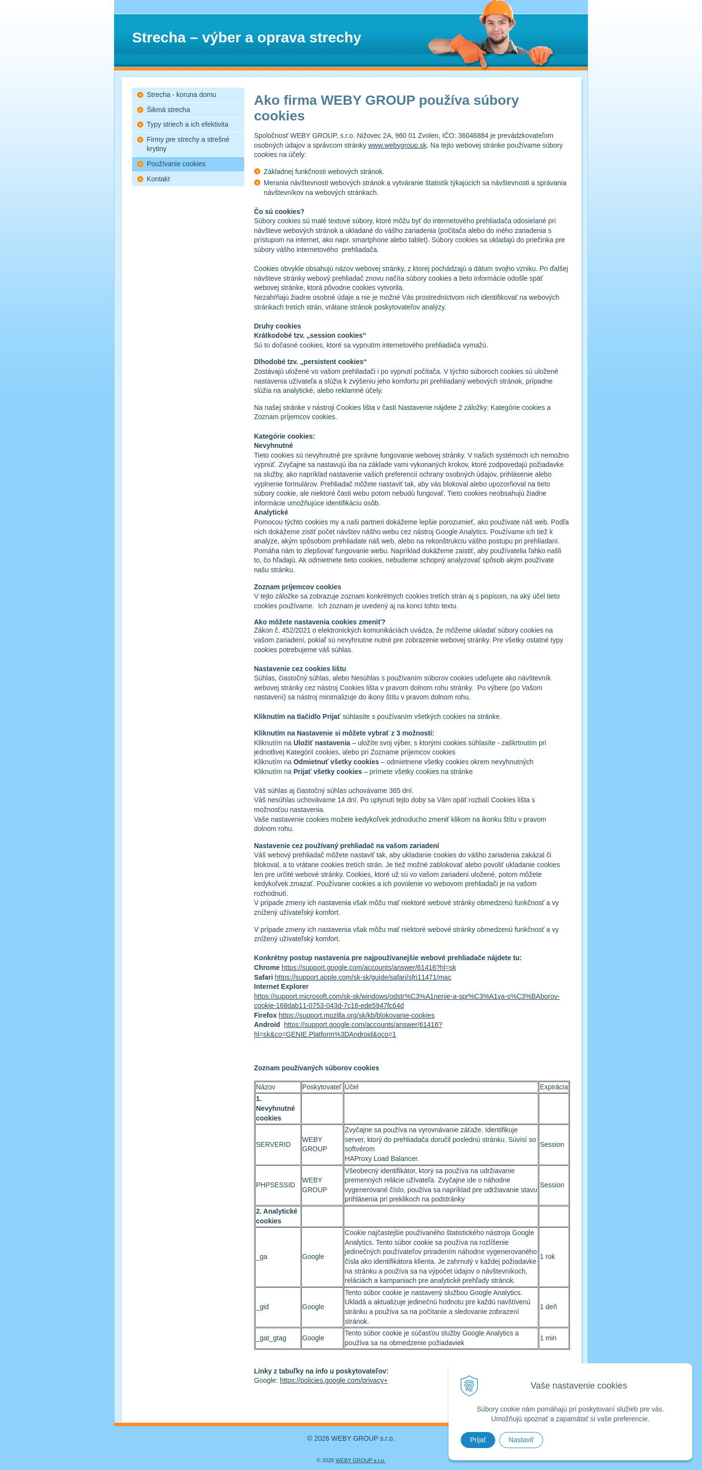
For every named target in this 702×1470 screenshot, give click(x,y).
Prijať (478, 1440)
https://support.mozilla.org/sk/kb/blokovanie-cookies (357, 1015)
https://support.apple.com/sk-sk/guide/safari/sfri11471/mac (363, 977)
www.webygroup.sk (397, 145)
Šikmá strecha (168, 110)
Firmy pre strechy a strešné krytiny (188, 144)
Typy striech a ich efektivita (187, 124)
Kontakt (158, 179)
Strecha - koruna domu (181, 94)
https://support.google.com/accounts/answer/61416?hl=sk (369, 967)
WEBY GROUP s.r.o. (360, 1460)
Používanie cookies (176, 164)
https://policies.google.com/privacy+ (334, 1380)
